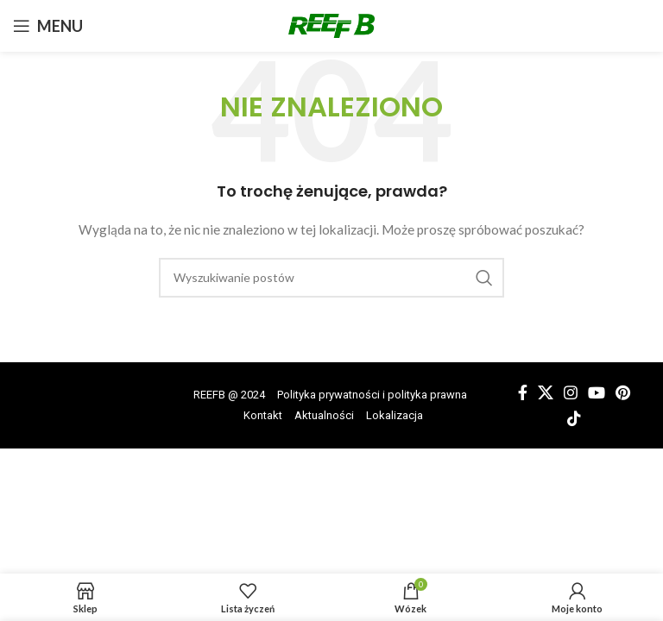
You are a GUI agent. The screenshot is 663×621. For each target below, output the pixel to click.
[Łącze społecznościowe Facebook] (523, 392)
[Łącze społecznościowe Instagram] (571, 392)
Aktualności (324, 415)
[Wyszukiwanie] (331, 278)
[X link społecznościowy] (546, 392)
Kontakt (262, 415)
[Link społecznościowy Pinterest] (622, 392)
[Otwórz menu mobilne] (48, 26)
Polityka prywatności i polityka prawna (372, 394)
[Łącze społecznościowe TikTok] (574, 418)
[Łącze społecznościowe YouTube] (596, 392)
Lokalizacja (394, 415)
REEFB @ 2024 (229, 394)
